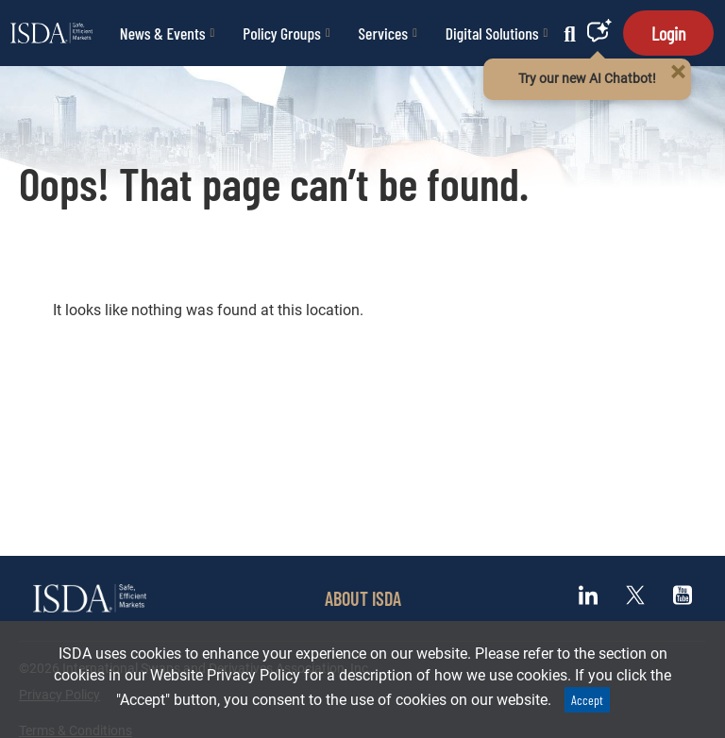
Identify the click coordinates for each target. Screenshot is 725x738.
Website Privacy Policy (225, 675)
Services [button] (388, 33)
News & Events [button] (167, 33)
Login (668, 33)
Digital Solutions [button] (497, 33)
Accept (587, 700)
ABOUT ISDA (363, 598)
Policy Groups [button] (286, 33)
